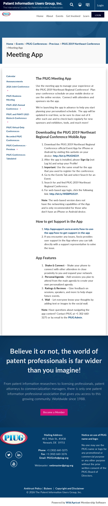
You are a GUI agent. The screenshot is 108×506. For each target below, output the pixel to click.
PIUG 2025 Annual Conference (15, 107)
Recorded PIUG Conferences (14, 138)
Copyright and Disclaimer (69, 488)
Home (9, 43)
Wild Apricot (73, 502)
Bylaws (48, 488)
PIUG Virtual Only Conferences (15, 129)
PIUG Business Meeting (13, 98)
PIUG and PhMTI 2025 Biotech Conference (17, 116)
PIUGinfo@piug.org (57, 457)
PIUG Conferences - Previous (42, 43)
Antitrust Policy (33, 488)
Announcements (14, 81)
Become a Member (54, 412)
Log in (100, 5)
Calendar (10, 76)
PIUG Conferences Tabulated (15, 156)
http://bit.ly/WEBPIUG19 (64, 193)
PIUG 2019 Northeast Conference (81, 43)
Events (20, 43)
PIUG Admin (75, 317)
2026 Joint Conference (17, 86)
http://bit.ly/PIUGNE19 (66, 155)
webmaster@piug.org (61, 465)
